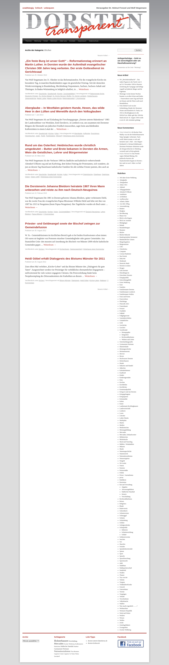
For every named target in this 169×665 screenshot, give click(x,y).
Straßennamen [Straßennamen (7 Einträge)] (79, 644)
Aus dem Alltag (125, 204)
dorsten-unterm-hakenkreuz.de (97, 641)
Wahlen (122, 604)
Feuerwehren (124, 299)
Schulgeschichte (125, 525)
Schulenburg (124, 520)
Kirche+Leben (94, 280)
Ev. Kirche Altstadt (45, 96)
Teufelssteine (50, 136)
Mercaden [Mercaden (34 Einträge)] (58, 643)
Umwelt (122, 587)
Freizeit (122, 308)
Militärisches (124, 437)
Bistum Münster (65, 280)
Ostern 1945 (35, 177)
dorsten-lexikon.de (94, 643)
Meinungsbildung (125, 430)
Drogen (122, 268)
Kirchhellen (123, 385)
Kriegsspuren (124, 397)
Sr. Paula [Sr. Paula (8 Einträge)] (72, 654)
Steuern (124, 494)
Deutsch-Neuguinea (93, 212)
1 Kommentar (80, 98)
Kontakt (72, 41)
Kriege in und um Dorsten (128, 392)
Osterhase (105, 174)
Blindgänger (123, 223)
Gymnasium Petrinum (127, 344)
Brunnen (122, 230)
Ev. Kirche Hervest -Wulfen (62, 96)
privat (121, 477)
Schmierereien (124, 513)
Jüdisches (123, 368)
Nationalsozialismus (126, 456)
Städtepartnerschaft (126, 568)
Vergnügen (123, 594)
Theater (122, 575)
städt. (121, 563)
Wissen (122, 618)
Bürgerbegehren (125, 242)
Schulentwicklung (127, 532)
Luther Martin (124, 418)
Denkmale (123, 261)
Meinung (37, 41)
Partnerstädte (124, 470)
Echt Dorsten (124, 270)
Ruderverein (123, 508)
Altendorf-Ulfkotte (126, 192)
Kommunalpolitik (125, 389)
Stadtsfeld (123, 570)
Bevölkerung (124, 213)
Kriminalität (123, 399)
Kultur (57, 133)
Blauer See (123, 216)
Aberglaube (78, 133)
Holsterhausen (92, 96)
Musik (122, 449)
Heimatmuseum (125, 351)
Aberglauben (124, 182)
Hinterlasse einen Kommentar (73, 136)
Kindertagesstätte (125, 378)
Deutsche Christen (31, 96)
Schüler (122, 523)
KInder (122, 375)
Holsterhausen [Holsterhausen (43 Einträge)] (61, 640)
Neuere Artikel (104, 55)
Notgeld (122, 461)
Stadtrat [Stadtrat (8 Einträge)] (76, 646)
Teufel (43, 136)
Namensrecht (124, 454)
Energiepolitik (124, 278)
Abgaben (124, 487)
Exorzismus (95, 133)
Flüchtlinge (123, 301)
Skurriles (122, 544)
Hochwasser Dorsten (126, 358)
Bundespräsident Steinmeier (128, 237)
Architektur (123, 197)
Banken (122, 209)
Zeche (121, 623)
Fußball (122, 313)
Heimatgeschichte (125, 349)
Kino (121, 380)
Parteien (122, 468)
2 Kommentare (49, 214)
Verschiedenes (124, 599)
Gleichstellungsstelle (126, 342)
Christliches (123, 249)
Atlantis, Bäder (124, 201)
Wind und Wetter (125, 613)
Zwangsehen (124, 627)
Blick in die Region (126, 218)
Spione (122, 551)
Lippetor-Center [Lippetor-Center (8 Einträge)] (59, 654)
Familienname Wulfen (127, 294)
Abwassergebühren (128, 489)
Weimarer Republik (126, 611)
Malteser (103, 280)
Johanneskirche (30, 98)
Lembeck (123, 411)
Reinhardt (123, 144)
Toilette (122, 580)
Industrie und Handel (126, 366)
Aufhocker (86, 133)
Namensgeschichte (126, 451)
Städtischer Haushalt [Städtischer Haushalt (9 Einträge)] (67, 646)
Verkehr (122, 596)
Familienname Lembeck (127, 292)
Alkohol (122, 187)
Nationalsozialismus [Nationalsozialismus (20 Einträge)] (62, 651)
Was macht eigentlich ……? (128, 606)
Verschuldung (126, 496)
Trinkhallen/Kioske (126, 585)
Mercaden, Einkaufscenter (128, 435)
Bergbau (122, 211)
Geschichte (43, 94)
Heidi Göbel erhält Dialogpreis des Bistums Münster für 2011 (65, 258)
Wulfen (122, 620)
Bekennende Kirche (97, 94)
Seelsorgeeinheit (76, 249)
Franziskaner (124, 306)
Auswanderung (124, 206)
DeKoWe (122, 259)
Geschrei (122, 328)
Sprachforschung (125, 558)
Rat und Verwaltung (126, 485)
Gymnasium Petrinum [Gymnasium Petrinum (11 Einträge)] (61, 649)
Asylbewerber (124, 199)
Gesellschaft (52, 94)
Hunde (122, 363)
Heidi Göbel (84, 280)
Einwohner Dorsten (126, 275)
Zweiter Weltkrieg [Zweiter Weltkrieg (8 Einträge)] (69, 644)
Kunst (121, 404)
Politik (122, 473)
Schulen (122, 518)
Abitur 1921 (123, 185)
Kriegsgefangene (125, 394)
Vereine (122, 592)
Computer (123, 251)
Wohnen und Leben (128, 339)
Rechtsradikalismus (128, 337)
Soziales (122, 546)
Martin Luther (41, 98)
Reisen (122, 501)
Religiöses (123, 504)
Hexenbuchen (30, 136)
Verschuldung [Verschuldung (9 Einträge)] (73, 641)
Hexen (122, 356)
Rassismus (123, 482)
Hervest (122, 354)
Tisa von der (124, 577)
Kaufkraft (123, 373)
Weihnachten (124, 608)
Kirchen (60, 94)
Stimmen (53, 41)
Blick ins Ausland (125, 220)
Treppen (122, 582)
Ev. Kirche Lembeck (79, 96)
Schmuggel (123, 516)
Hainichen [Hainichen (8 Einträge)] (57, 646)
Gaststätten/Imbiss (125, 318)
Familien (122, 287)
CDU (121, 247)
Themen (28, 41)
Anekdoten (123, 194)
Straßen (122, 573)
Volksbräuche (124, 601)
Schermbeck (123, 511)
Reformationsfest (69, 98)
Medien (122, 425)
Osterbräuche (88, 174)
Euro (121, 285)
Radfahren (123, 480)
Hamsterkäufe (124, 347)
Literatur (122, 416)
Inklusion (125, 530)
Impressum (82, 41)
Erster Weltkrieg (125, 282)
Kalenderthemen (125, 370)
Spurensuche (124, 561)
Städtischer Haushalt (128, 492)
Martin (122, 423)
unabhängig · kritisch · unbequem (38, 8)
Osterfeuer (97, 174)
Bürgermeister (124, 244)
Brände (122, 225)
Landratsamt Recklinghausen (129, 406)
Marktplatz (123, 420)
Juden (38, 136)
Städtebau (123, 566)
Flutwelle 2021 (124, 304)
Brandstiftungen (125, 228)
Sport (121, 554)
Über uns (63, 41)
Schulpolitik (123, 527)
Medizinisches (124, 427)
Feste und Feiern (125, 297)
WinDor (122, 615)
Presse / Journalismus (126, 475)
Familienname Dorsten (127, 289)
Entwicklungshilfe (125, 280)
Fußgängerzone (124, 316)
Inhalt (46, 41)
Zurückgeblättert (69, 94)
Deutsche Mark (124, 263)
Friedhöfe (123, 311)
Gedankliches (124, 320)
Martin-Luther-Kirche (54, 98)
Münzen (122, 447)
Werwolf (59, 136)
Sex (121, 542)
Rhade (122, 506)
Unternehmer (124, 589)
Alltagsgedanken (125, 190)
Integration (125, 335)
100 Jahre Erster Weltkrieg (128, 178)
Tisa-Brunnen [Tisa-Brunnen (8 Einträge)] (75, 651)
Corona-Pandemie (125, 254)
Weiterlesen (85, 89)
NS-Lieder (123, 463)
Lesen (121, 413)
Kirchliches (123, 387)
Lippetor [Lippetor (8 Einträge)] (66, 654)
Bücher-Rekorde (125, 235)
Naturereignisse (125, 458)
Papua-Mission (37, 214)
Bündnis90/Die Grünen (127, 239)
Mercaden (123, 432)
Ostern (27, 177)
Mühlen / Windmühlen (127, 444)
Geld (121, 323)
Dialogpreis (75, 280)
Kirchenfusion (64, 249)
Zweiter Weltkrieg (125, 630)
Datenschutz (93, 41)
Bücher (122, 232)
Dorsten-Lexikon (125, 266)
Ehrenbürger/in (124, 273)
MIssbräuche (124, 439)
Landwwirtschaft (125, 408)
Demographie (126, 332)
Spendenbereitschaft (126, 549)
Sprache (122, 556)
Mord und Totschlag (126, 442)
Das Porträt (123, 256)
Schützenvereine (125, 537)
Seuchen (122, 539)
